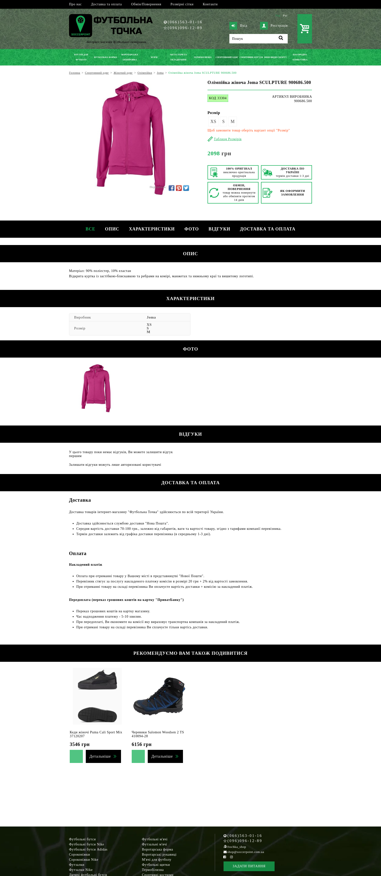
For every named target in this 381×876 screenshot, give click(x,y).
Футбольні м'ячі (155, 839)
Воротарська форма (157, 849)
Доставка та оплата (106, 4)
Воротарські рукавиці (159, 854)
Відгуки (219, 229)
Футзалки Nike (81, 870)
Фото (191, 229)
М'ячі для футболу (157, 859)
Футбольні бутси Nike (86, 844)
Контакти (210, 4)
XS (213, 121)
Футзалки (76, 865)
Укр (277, 15)
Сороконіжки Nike (83, 859)
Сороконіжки (79, 854)
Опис (112, 229)
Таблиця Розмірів (228, 139)
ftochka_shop (236, 847)
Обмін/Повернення (146, 4)
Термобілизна (153, 870)
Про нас (75, 4)
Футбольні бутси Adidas (88, 849)
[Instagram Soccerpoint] (231, 857)
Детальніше (100, 756)
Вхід (238, 26)
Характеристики (152, 229)
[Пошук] (258, 38)
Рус (285, 15)
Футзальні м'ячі (154, 844)
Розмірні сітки (182, 4)
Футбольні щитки (156, 865)
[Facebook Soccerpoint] (225, 857)
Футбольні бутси (82, 839)
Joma (151, 317)
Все (90, 229)
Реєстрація (274, 26)
